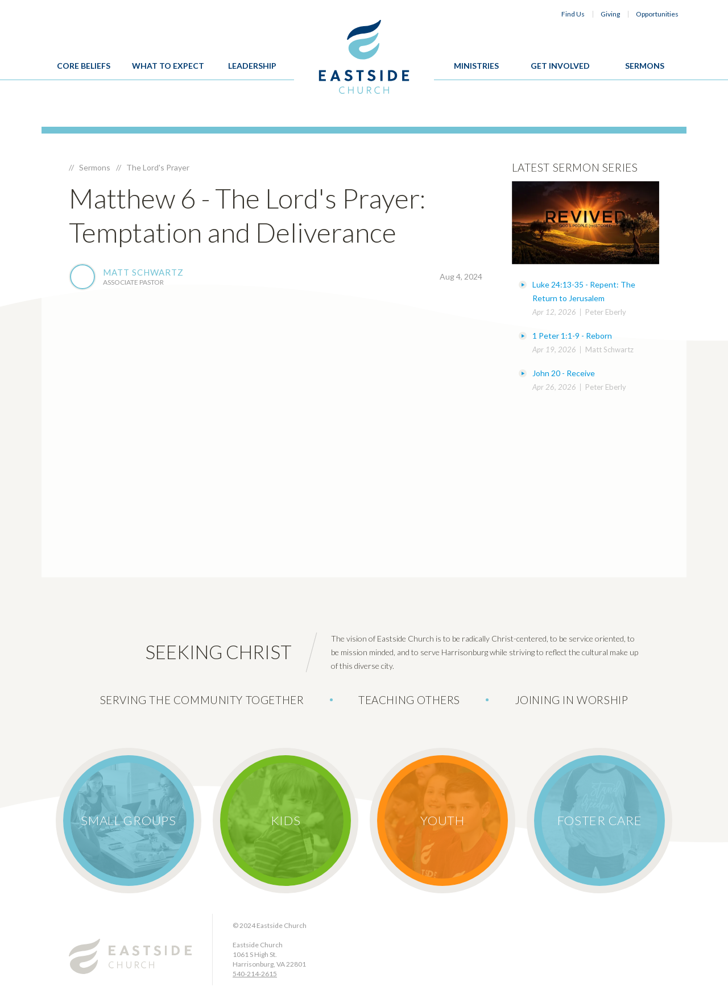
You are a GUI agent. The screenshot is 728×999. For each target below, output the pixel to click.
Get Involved (560, 65)
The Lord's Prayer (157, 167)
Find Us (573, 14)
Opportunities (657, 14)
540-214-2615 (255, 973)
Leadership (252, 65)
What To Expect (168, 65)
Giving (610, 14)
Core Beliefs (83, 65)
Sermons (644, 65)
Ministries (476, 65)
